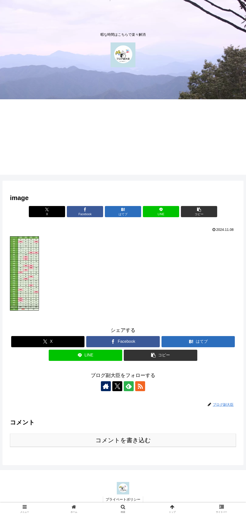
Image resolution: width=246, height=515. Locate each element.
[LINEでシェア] (161, 211)
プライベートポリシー (123, 499)
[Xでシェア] (47, 211)
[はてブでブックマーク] (123, 211)
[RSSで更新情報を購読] (140, 386)
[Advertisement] (123, 140)
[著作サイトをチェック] (106, 386)
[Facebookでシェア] (85, 211)
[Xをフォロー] (117, 386)
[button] (199, 211)
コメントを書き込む (123, 440)
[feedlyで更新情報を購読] (129, 386)
